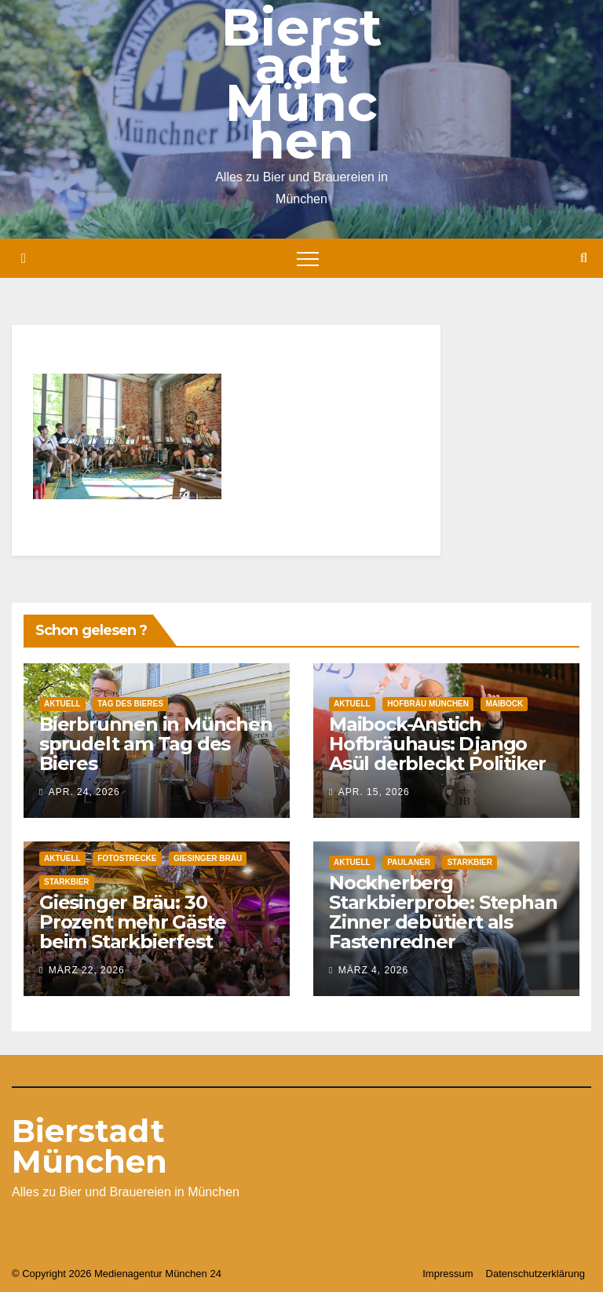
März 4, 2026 (373, 970)
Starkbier (67, 882)
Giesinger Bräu (208, 858)
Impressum (447, 1273)
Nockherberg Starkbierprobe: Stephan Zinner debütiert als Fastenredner (443, 912)
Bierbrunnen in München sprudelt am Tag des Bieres (155, 744)
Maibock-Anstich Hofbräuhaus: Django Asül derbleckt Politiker (437, 744)
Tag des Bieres (130, 703)
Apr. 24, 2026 (84, 792)
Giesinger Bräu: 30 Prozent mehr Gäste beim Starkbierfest (132, 922)
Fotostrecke (126, 858)
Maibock (504, 703)
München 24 (193, 1273)
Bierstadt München (89, 1146)
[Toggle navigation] (308, 258)
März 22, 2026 (87, 970)
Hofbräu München (428, 703)
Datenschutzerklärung (535, 1273)
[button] (583, 257)
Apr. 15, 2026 (374, 792)
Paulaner (408, 862)
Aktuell (62, 703)
